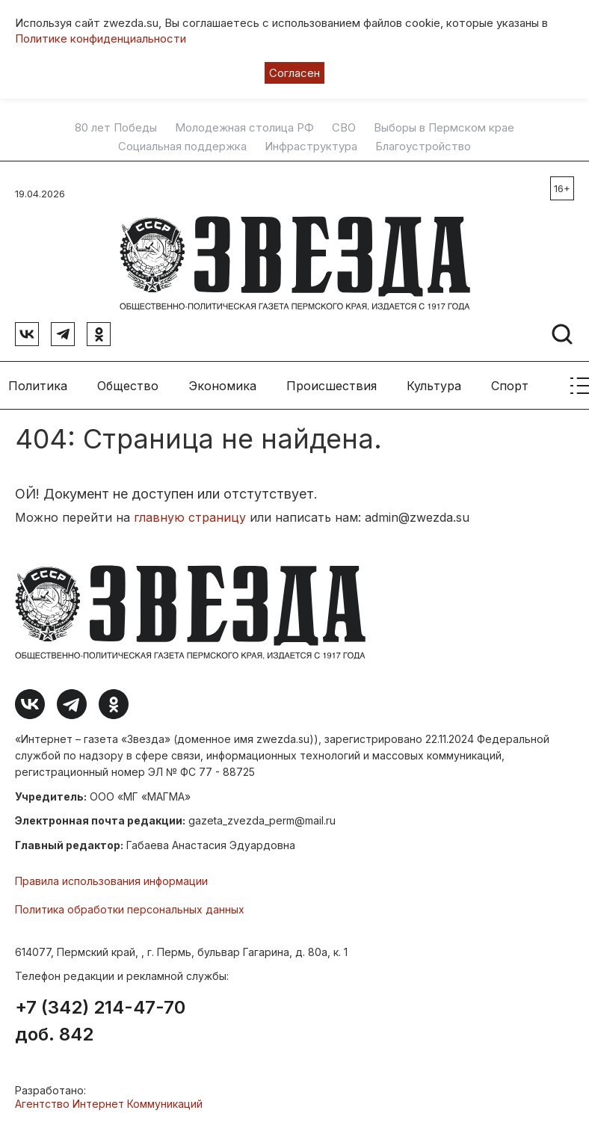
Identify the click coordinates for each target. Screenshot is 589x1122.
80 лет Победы (116, 128)
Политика (37, 381)
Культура (434, 381)
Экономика (222, 381)
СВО (344, 128)
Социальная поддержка (182, 146)
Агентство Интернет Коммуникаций (109, 1100)
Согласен (294, 73)
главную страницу (190, 513)
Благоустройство (423, 146)
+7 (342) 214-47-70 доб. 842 (100, 1017)
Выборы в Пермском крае (444, 128)
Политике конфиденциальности (100, 38)
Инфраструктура (311, 146)
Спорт (509, 381)
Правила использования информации (111, 877)
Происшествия (331, 381)
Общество (127, 381)
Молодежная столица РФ (244, 128)
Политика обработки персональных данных (129, 905)
